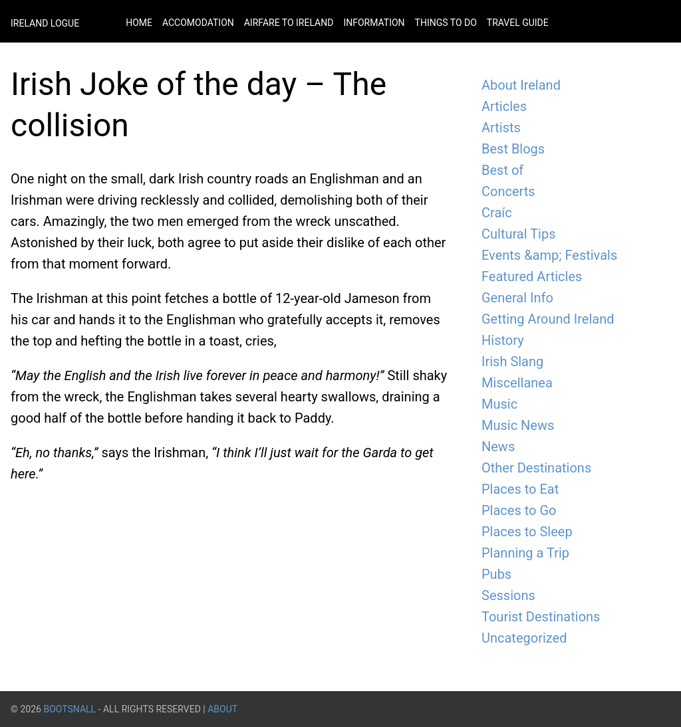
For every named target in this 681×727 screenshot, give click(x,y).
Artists (501, 128)
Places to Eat (520, 489)
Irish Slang (512, 361)
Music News (517, 425)
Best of (502, 170)
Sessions (508, 595)
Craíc (496, 213)
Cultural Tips (518, 234)
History (502, 340)
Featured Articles (531, 276)
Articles (504, 106)
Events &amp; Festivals (549, 255)
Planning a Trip (525, 553)
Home (139, 22)
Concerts (508, 191)
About (222, 709)
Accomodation (198, 22)
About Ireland (521, 85)
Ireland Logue (45, 23)
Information (373, 22)
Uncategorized (524, 638)
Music (499, 404)
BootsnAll (69, 709)
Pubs (496, 574)
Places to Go (518, 510)
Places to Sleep (527, 532)
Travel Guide (518, 22)
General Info (517, 298)
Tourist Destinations (540, 617)
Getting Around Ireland (547, 319)
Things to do (446, 22)
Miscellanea (517, 383)
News (498, 447)
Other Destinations (536, 468)
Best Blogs (513, 149)
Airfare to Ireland (289, 22)
